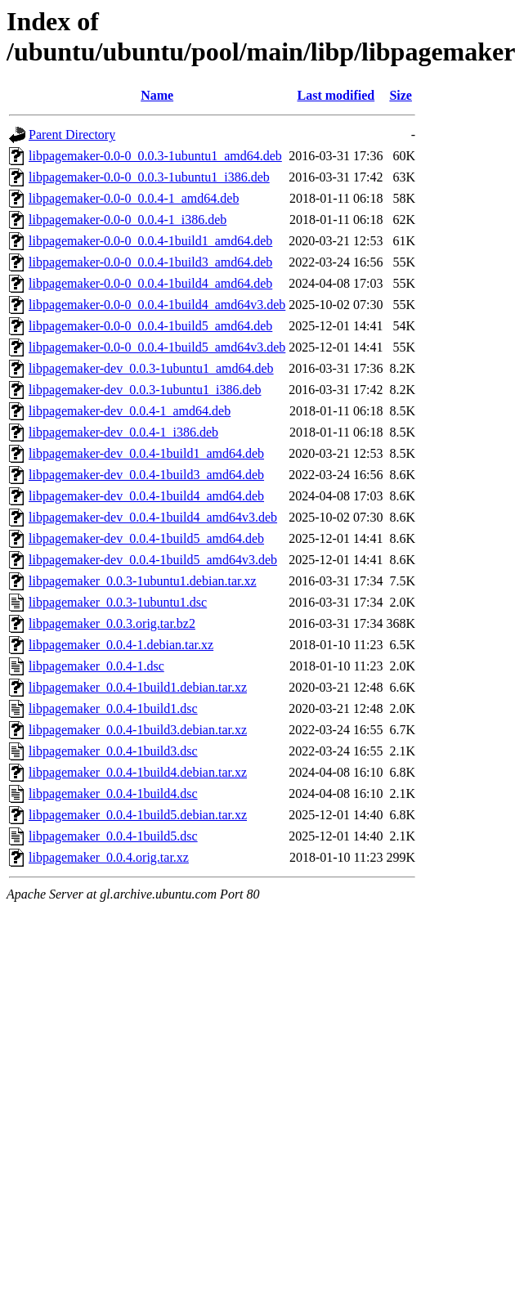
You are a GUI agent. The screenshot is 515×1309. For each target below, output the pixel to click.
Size (400, 95)
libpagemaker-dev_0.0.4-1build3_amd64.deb (146, 475)
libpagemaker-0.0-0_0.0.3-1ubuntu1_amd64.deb (155, 156)
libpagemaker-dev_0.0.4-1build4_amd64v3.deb (153, 517)
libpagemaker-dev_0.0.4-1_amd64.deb (130, 411)
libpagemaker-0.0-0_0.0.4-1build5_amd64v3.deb (157, 347)
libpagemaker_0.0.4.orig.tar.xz (109, 857)
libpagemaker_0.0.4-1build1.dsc (113, 708)
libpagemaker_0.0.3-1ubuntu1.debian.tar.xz (143, 581)
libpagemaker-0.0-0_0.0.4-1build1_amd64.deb (150, 241)
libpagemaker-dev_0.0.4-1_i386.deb (123, 432)
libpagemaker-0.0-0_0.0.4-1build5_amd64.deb (150, 326)
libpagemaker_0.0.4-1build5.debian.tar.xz (138, 815)
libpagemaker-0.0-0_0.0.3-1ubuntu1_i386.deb (149, 177)
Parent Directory (72, 134)
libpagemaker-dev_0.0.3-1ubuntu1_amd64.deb (151, 368)
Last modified (336, 95)
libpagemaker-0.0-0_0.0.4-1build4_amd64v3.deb (157, 305)
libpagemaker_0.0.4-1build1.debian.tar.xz (138, 687)
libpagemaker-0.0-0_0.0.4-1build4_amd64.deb (150, 283)
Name (157, 95)
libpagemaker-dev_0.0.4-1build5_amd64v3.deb (153, 560)
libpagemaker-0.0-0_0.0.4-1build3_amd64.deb (150, 262)
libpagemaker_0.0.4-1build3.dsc (113, 751)
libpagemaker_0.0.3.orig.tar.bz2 (112, 623)
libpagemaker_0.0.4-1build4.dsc (113, 793)
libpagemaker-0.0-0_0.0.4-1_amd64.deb (134, 198)
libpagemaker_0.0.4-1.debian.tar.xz (121, 645)
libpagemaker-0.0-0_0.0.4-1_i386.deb (127, 219)
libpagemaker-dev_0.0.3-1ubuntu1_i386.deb (145, 390)
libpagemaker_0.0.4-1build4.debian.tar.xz (138, 772)
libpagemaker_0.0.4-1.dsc (96, 666)
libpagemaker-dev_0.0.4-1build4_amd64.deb (146, 496)
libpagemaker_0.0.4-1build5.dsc (113, 836)
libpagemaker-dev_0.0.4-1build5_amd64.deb (146, 538)
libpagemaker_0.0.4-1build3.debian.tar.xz (138, 730)
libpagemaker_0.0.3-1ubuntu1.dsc (118, 602)
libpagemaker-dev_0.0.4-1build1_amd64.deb (146, 453)
